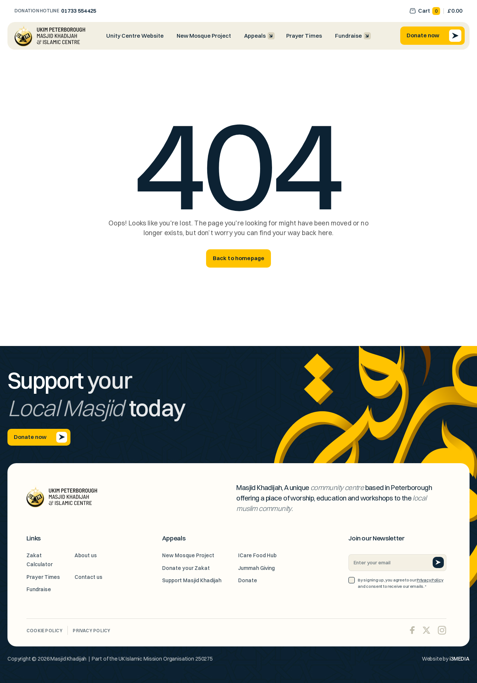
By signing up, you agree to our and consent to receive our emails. (400, 583)
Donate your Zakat (186, 568)
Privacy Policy (430, 580)
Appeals (255, 35)
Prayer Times (304, 35)
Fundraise (348, 35)
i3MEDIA (459, 659)
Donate (247, 580)
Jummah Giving (256, 568)
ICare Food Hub (257, 555)
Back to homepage (239, 258)
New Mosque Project (204, 35)
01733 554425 (79, 10)
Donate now (434, 35)
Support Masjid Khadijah (191, 580)
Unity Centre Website (135, 35)
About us (86, 555)
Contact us (88, 577)
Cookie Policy (44, 630)
